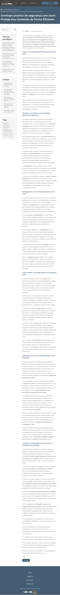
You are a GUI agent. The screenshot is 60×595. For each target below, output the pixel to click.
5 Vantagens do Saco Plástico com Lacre (9, 111)
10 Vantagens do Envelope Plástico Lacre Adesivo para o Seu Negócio (9, 92)
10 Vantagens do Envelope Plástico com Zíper (8, 84)
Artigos (6, 79)
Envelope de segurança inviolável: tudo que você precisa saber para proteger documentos (9, 72)
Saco (11, 134)
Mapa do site (30, 584)
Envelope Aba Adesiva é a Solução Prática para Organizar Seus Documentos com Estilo (9, 56)
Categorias (23, 3)
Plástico (6, 134)
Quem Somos (34, 3)
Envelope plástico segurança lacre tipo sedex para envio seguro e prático (9, 64)
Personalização (7, 130)
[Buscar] (56, 3)
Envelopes (6, 127)
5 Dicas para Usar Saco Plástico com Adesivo (8, 105)
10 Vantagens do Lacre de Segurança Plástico (9, 99)
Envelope (6, 123)
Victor (27, 31)
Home (16, 3)
